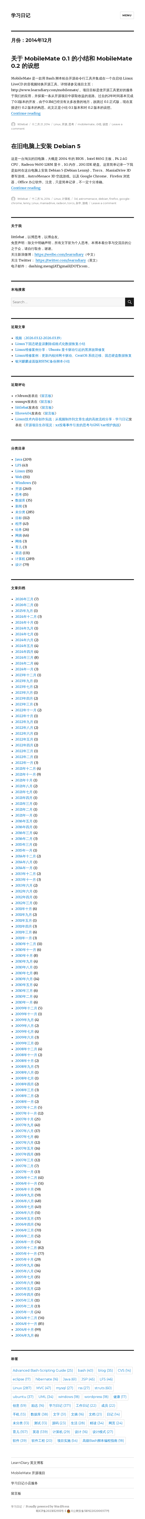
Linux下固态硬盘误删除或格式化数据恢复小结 (50, 344)
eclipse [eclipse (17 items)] (22, 1379)
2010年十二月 (25, 944)
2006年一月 (24, 1242)
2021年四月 (24, 798)
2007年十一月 (26, 1113)
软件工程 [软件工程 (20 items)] (42, 1441)
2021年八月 (24, 786)
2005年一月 (24, 1312)
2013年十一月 (25, 879)
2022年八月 (24, 727)
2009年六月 (24, 1037)
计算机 (66, 198)
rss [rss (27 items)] (84, 1388)
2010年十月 (24, 955)
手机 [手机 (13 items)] (19, 1414)
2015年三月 (23, 844)
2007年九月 (24, 1125)
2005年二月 (24, 1306)
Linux (57, 124)
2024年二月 (24, 663)
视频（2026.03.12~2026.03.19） (39, 338)
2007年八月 (24, 1131)
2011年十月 (23, 909)
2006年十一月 (26, 1183)
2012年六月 (24, 891)
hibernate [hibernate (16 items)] (47, 1379)
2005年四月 (24, 1294)
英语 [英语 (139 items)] (40, 1432)
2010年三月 (24, 990)
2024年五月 (24, 646)
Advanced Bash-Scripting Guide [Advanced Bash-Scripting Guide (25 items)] (43, 1370)
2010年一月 (24, 1002)
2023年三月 (24, 704)
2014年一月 (24, 868)
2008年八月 (24, 1072)
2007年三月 (24, 1160)
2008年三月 (24, 1090)
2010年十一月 (25, 950)
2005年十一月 (26, 1253)
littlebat (23, 124)
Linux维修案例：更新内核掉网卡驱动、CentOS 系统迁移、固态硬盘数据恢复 (73, 355)
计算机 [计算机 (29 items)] (61, 1432)
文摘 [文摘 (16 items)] (77, 1414)
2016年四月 (24, 827)
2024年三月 (24, 657)
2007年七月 (24, 1137)
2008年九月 (24, 1066)
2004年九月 (24, 1335)
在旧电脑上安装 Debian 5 (45, 146)
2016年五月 (24, 821)
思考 (71, 124)
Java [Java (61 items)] (70, 1379)
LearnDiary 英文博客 (27, 1463)
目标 (18, 518)
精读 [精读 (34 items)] (97, 1423)
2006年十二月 (26, 1177)
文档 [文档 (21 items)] (95, 1414)
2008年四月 (24, 1084)
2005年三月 (24, 1300)
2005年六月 (24, 1283)
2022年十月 (24, 716)
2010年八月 (24, 967)
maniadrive (47, 203)
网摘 (18, 535)
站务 (18, 529)
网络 (18, 541)
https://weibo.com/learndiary (59, 254)
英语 (18, 553)
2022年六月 (24, 733)
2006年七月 (24, 1207)
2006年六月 (24, 1213)
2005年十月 (24, 1259)
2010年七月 (24, 973)
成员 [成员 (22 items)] (108, 1406)
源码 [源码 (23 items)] (59, 1423)
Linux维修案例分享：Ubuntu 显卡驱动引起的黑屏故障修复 (60, 350)
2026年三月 (24, 599)
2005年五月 (24, 1288)
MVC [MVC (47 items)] (43, 1388)
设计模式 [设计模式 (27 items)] (103, 1432)
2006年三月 (24, 1230)
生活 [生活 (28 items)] (78, 1423)
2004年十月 (24, 1329)
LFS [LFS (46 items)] (106, 1379)
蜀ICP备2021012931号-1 (51, 1511)
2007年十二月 (26, 1107)
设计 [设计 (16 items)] (81, 1432)
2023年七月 (24, 687)
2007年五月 (24, 1148)
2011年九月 (23, 914)
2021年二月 (24, 809)
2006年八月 (24, 1201)
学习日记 (20, 15)
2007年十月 (24, 1119)
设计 (18, 564)
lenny (27, 203)
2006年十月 (24, 1189)
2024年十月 (24, 622)
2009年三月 (24, 1043)
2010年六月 (24, 979)
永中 (78, 203)
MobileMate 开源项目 (28, 1473)
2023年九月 (24, 681)
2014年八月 (24, 862)
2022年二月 (24, 757)
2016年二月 (24, 839)
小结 (98, 124)
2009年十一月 (26, 1014)
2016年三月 (24, 833)
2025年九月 (24, 611)
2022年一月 (24, 763)
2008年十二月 (26, 1049)
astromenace (88, 198)
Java (18, 459)
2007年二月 (24, 1166)
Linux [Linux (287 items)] (22, 1388)
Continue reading (26, 113)
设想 (105, 124)
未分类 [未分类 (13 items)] (21, 1423)
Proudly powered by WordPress (47, 1506)
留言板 (46, 396)
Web (18, 477)
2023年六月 (24, 692)
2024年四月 (24, 652)
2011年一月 (23, 938)
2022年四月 (24, 745)
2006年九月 (24, 1195)
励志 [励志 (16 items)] (37, 1406)
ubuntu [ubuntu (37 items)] (23, 1397)
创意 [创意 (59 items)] (20, 1406)
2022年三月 (24, 751)
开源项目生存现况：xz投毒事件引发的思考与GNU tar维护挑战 (72, 425)
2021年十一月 (25, 774)
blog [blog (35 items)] (105, 1370)
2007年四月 (24, 1154)
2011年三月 (23, 932)
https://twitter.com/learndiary (61, 260)
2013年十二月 (25, 874)
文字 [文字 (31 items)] (59, 1414)
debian (103, 198)
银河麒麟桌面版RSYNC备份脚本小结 (42, 361)
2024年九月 (24, 628)
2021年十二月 (25, 768)
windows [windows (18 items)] (69, 1397)
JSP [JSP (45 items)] (88, 1379)
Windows (23, 483)
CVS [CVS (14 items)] (124, 1370)
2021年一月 (24, 815)
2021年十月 (24, 780)
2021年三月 (24, 803)
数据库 (20, 500)
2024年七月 (24, 634)
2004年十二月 (26, 1318)
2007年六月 (24, 1142)
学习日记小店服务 (24, 1483)
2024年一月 (24, 669)
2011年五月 (23, 920)
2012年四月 (24, 897)
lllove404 (23, 413)
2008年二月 (24, 1096)
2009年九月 (24, 1020)
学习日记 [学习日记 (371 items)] (60, 1406)
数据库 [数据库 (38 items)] (39, 1414)
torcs (70, 203)
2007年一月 (24, 1172)
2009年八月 (24, 1026)
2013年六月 (24, 885)
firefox (113, 198)
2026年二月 (24, 605)
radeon (61, 203)
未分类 (20, 512)
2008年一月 (24, 1101)
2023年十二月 (25, 675)
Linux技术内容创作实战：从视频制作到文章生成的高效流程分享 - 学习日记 (72, 419)
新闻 (18, 506)
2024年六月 (24, 640)
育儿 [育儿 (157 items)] (20, 1432)
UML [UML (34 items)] (45, 1397)
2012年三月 (24, 903)
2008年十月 (24, 1061)
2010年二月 (24, 996)
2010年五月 (24, 985)
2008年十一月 (26, 1055)
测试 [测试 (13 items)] (40, 1423)
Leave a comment (104, 203)
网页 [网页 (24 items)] (116, 1423)
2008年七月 (24, 1078)
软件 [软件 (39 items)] (20, 1441)
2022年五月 (24, 739)
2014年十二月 (25, 856)
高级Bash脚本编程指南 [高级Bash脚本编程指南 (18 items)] (103, 1441)
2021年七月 (24, 792)
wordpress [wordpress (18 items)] (96, 1397)
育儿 (18, 547)
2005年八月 (24, 1271)
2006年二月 (24, 1236)
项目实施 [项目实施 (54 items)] (67, 1441)
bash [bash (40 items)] (85, 1370)
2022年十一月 (26, 710)
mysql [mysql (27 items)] (64, 1388)
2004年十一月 (26, 1324)
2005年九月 (24, 1265)
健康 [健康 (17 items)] (120, 1397)
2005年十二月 (26, 1248)
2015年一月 (23, 850)
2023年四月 (24, 698)
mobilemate (86, 124)
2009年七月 (24, 1031)
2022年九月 (24, 722)
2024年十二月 (26, 616)
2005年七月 (24, 1277)
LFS (18, 465)
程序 (18, 524)
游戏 (85, 203)
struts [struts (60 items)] (103, 1388)
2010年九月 (24, 961)
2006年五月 (24, 1218)
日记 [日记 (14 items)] (113, 1414)
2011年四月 (23, 926)
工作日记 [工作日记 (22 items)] (86, 1406)
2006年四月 (24, 1224)
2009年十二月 (26, 1008)
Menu (126, 15)
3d (76, 198)
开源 (64, 124)
